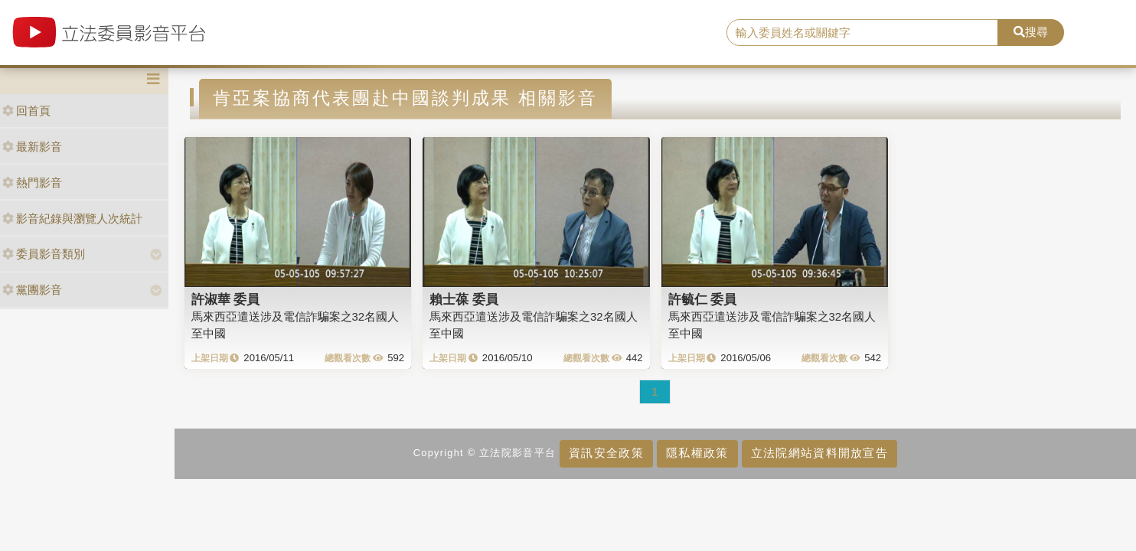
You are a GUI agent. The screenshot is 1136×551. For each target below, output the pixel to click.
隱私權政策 (697, 452)
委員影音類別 (43, 253)
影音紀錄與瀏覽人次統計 (72, 218)
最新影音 (32, 146)
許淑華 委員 (225, 299)
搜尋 (1031, 31)
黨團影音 (32, 289)
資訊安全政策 (606, 452)
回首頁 (26, 110)
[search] (861, 33)
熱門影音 (32, 182)
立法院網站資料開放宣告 (819, 452)
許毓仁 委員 (702, 299)
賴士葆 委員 (463, 299)
